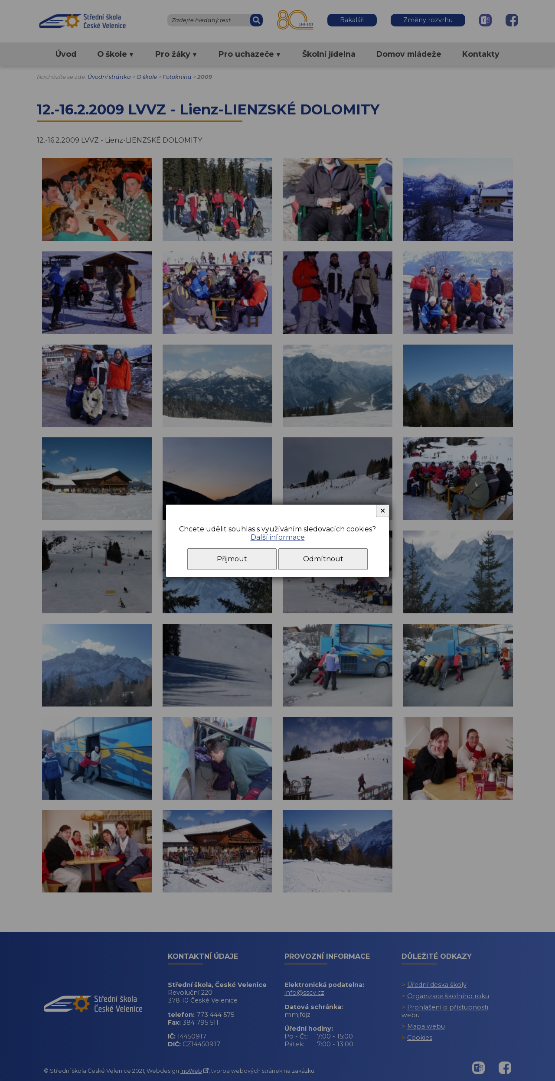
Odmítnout (323, 559)
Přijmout (232, 559)
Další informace (278, 537)
